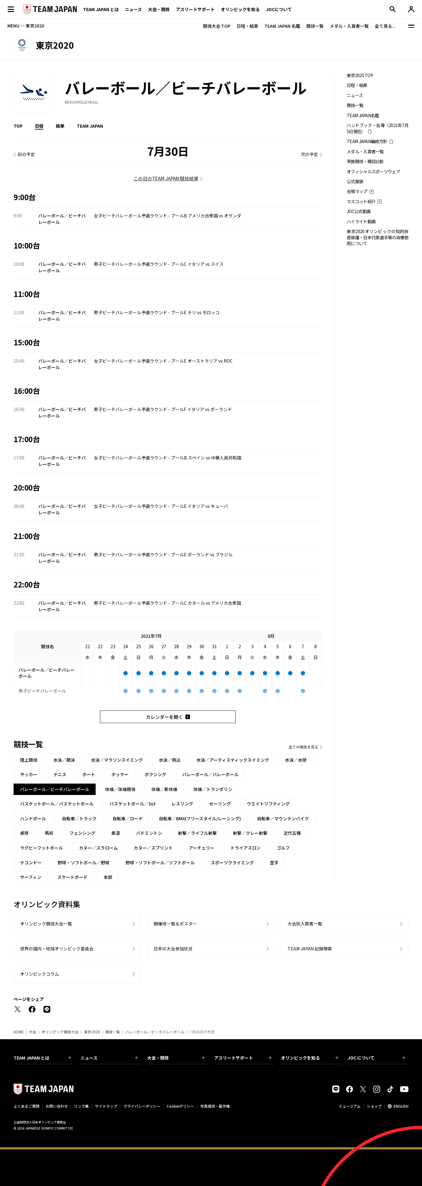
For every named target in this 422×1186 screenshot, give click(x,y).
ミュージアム (350, 1106)
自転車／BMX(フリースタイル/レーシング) (200, 818)
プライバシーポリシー (141, 1106)
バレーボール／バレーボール (210, 774)
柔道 (115, 833)
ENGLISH (401, 1106)
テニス (59, 774)
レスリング (182, 804)
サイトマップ (106, 1106)
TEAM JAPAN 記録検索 (310, 948)
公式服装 (355, 181)
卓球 (24, 833)
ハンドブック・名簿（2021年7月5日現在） (377, 128)
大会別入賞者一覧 (305, 923)
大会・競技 (176, 1058)
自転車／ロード (128, 818)
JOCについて (279, 9)
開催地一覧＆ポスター (175, 923)
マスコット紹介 (361, 201)
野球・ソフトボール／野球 (84, 862)
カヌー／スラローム (98, 848)
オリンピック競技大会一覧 (46, 923)
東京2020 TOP (360, 75)
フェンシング (82, 833)
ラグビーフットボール (41, 848)
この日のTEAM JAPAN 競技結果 (166, 178)
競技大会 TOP (216, 26)
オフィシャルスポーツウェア (373, 172)
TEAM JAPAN (90, 126)
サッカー (28, 774)
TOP (18, 126)
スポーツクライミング (232, 862)
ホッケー (120, 774)
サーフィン (30, 877)
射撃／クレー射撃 (250, 833)
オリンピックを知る (240, 9)
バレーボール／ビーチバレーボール (154, 1031)
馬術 (49, 833)
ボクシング (155, 774)
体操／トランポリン (212, 789)
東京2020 (92, 1031)
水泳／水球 (296, 760)
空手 (274, 862)
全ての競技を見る (303, 746)
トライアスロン (245, 848)
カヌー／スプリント (153, 848)
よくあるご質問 (26, 1106)
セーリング (220, 804)
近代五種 (292, 833)
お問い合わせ (57, 1106)
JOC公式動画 (358, 211)
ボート (88, 774)
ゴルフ (283, 848)
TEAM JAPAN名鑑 (363, 115)
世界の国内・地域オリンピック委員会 (56, 948)
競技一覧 (315, 26)
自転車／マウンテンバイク (283, 818)
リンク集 (81, 1106)
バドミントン (149, 833)
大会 (32, 1031)
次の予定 (309, 154)
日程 (39, 126)
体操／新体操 (164, 789)
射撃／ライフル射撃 (197, 833)
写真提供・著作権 (215, 1106)
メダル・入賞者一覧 (349, 26)
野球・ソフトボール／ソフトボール (160, 862)
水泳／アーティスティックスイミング (233, 760)
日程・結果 (247, 26)
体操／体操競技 (120, 789)
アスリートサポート (195, 9)
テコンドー (31, 862)
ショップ (374, 1106)
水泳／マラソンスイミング (117, 760)
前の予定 (26, 154)
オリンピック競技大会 (60, 1031)
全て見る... (385, 26)
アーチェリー (201, 848)
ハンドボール (33, 818)
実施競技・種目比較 (365, 161)
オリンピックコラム (39, 974)
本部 (108, 877)
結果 (60, 126)
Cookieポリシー (180, 1106)
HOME (19, 1031)
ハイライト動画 (361, 221)
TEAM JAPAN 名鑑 (282, 26)
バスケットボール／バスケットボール (56, 804)
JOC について (376, 1058)
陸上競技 (28, 760)
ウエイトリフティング (268, 804)
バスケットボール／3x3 (132, 804)
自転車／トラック (79, 818)
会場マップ (357, 191)
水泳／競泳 (64, 760)
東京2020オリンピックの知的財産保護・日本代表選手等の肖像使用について (377, 237)
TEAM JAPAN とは (42, 1058)
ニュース (133, 9)
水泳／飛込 (169, 760)
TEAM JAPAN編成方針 (367, 141)
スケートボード (72, 877)
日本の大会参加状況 (173, 948)
